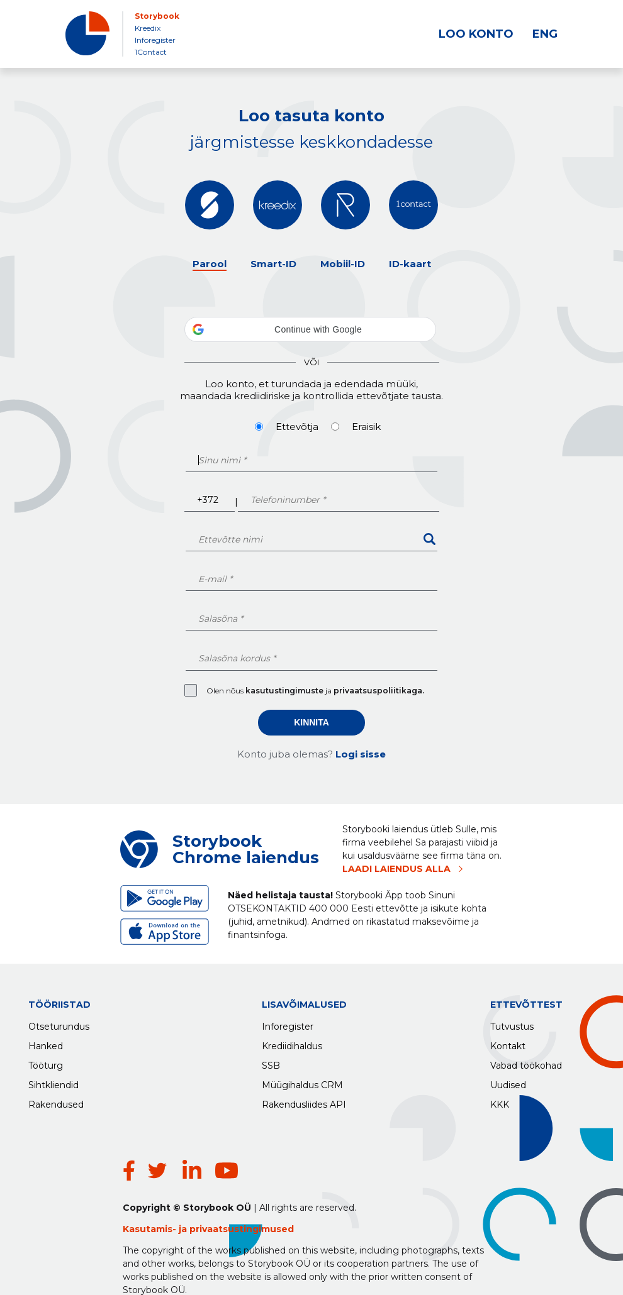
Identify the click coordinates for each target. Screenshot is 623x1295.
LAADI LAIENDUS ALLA (396, 868)
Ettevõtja (297, 427)
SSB (271, 1062)
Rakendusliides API (304, 1101)
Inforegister (155, 40)
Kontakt (507, 1043)
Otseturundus (58, 1023)
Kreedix (147, 28)
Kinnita (311, 722)
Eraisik (366, 427)
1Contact (151, 52)
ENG (545, 34)
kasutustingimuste (285, 690)
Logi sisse (360, 754)
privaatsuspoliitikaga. (379, 690)
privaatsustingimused (241, 1198)
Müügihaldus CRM (302, 1082)
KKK (499, 1101)
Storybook (157, 16)
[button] (310, 329)
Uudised (508, 1082)
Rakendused (56, 1101)
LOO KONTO (476, 34)
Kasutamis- (151, 1198)
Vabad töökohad (526, 1062)
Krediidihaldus (292, 1043)
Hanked (45, 1043)
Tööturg (45, 1062)
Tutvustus (512, 1023)
